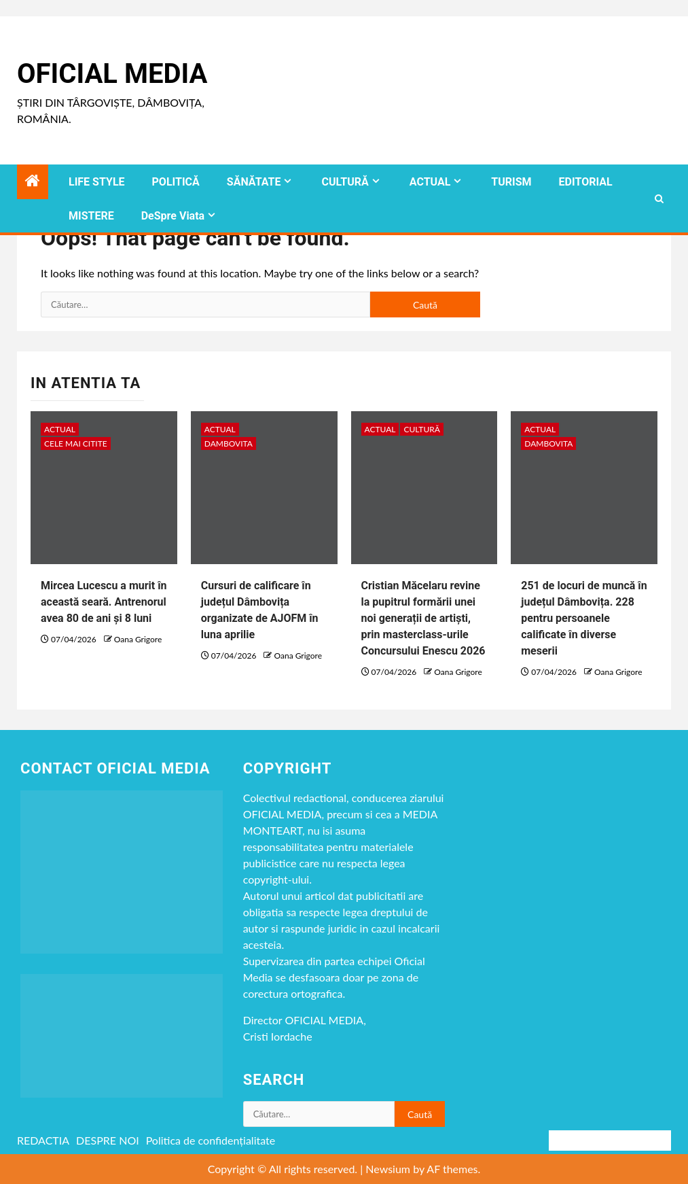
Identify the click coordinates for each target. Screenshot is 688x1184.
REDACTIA (43, 1140)
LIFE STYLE (97, 181)
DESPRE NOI (107, 1140)
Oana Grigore (138, 639)
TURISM (511, 181)
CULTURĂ (344, 181)
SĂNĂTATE (254, 181)
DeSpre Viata (172, 215)
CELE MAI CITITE (75, 443)
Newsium (387, 1168)
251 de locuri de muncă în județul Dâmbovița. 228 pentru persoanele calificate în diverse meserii (584, 618)
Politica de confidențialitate (211, 1140)
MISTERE (91, 215)
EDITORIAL (586, 181)
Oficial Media (112, 74)
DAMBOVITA (228, 443)
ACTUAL (430, 181)
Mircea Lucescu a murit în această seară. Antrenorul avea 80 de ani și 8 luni (104, 602)
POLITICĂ (176, 181)
